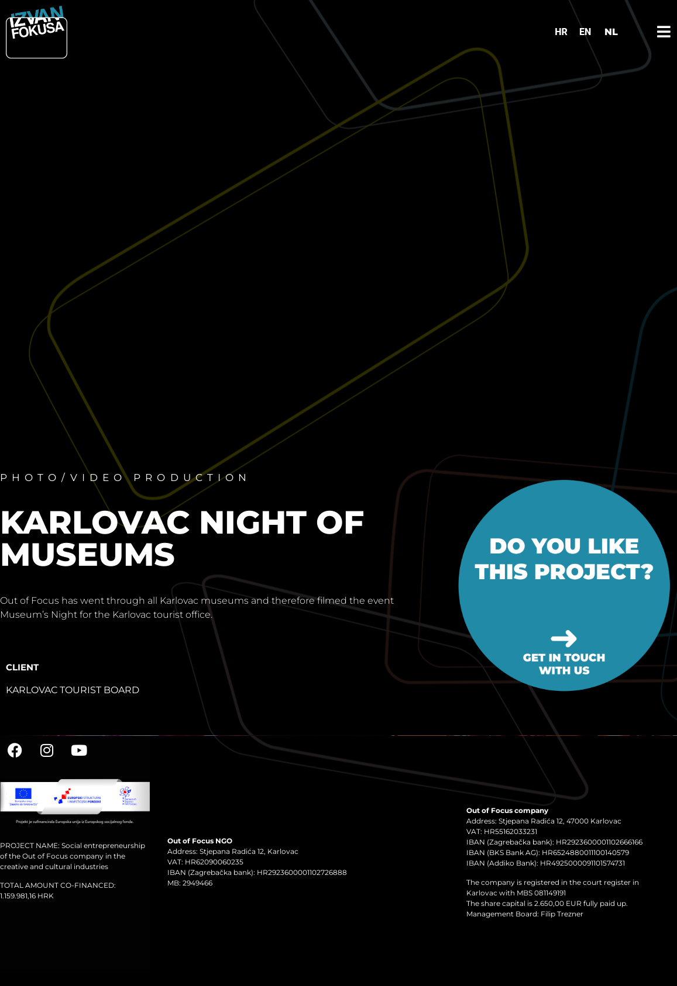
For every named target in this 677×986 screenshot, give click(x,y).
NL (611, 31)
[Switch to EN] (585, 32)
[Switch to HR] (561, 32)
